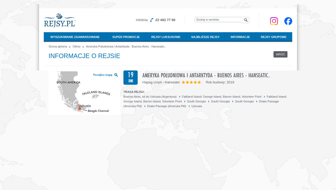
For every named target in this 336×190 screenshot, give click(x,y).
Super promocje (126, 37)
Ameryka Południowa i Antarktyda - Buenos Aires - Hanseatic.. (126, 46)
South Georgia (196, 101)
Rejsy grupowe (273, 37)
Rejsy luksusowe (165, 37)
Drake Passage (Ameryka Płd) (166, 106)
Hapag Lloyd (152, 82)
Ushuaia (196, 106)
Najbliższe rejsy (205, 37)
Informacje (240, 37)
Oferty (76, 46)
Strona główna (58, 46)
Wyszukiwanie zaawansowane (74, 37)
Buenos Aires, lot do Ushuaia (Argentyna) (150, 96)
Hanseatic (172, 82)
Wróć (280, 54)
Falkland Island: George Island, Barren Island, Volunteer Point (221, 96)
